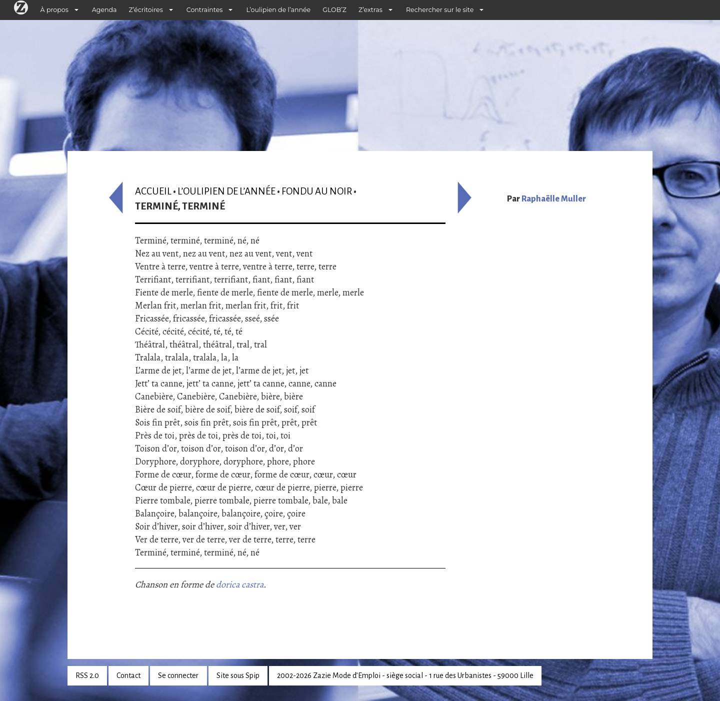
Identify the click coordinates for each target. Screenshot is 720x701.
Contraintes (204, 10)
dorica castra (240, 584)
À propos (54, 10)
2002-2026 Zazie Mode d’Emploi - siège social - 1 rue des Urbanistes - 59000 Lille (405, 676)
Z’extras (370, 10)
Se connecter (178, 676)
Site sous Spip (238, 676)
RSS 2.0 (87, 676)
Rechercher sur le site (440, 10)
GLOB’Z (334, 10)
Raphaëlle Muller (554, 199)
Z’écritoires (146, 10)
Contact (128, 676)
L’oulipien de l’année (278, 10)
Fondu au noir (317, 191)
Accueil (153, 191)
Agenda (104, 10)
